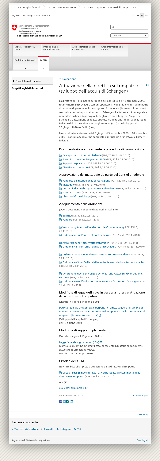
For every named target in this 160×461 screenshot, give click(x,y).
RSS (79, 429)
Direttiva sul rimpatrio (89, 167)
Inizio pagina (141, 395)
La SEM (44, 61)
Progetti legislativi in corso (28, 79)
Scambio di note (86, 192)
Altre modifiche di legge (91, 196)
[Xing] (68, 401)
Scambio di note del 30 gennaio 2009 (98, 159)
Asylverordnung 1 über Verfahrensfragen (100, 242)
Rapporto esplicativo (89, 163)
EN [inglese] (146, 15)
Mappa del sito (33, 15)
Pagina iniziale (18, 15)
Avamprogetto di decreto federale (96, 155)
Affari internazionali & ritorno (112, 48)
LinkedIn (49, 429)
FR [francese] (138, 15)
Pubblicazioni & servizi (25, 60)
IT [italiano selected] (142, 15)
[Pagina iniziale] (56, 31)
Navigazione (69, 78)
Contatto (46, 15)
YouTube (34, 429)
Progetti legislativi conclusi (27, 88)
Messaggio (84, 184)
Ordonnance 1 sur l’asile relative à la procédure (104, 246)
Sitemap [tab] (143, 414)
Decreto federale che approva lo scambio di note (104, 188)
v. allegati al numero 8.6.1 (74, 387)
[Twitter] (64, 401)
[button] (113, 27)
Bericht (81, 215)
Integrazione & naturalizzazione (51, 48)
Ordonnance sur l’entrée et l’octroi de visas (101, 234)
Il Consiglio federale (27, 7)
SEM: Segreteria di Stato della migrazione (110, 7)
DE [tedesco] (133, 15)
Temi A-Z (129, 35)
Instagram (65, 429)
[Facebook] (61, 401)
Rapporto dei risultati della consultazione (101, 180)
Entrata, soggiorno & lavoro (24, 48)
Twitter (18, 429)
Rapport (81, 219)
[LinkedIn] (71, 401)
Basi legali (142, 440)
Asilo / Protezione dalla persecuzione (83, 48)
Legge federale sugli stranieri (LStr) (79, 342)
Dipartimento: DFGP (62, 7)
